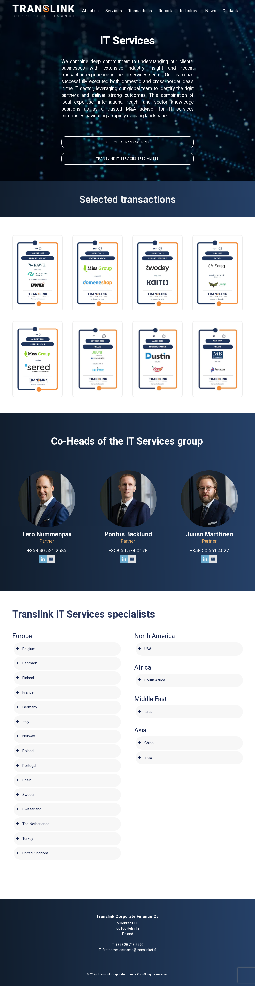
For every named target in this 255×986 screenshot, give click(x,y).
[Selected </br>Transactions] (127, 146)
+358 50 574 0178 (142, 550)
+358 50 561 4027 (223, 550)
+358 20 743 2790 (129, 945)
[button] (37, 280)
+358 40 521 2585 (60, 550)
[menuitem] (90, 11)
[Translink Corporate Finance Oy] (43, 11)
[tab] (67, 649)
